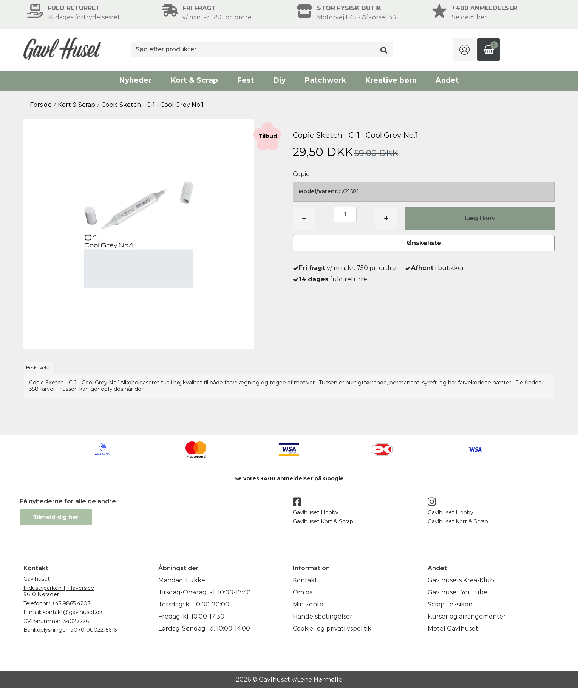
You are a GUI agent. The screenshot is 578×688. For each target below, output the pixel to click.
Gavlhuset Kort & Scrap (323, 521)
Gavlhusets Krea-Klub (461, 580)
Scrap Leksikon (450, 604)
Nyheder (135, 80)
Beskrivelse (38, 367)
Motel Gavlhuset (453, 628)
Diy (279, 80)
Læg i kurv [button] (480, 218)
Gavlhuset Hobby (315, 512)
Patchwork (325, 80)
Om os (302, 592)
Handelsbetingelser (322, 616)
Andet (447, 80)
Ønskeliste (423, 243)
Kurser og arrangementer (467, 616)
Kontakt (305, 580)
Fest (245, 80)
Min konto (308, 604)
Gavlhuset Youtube (457, 592)
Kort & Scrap (194, 80)
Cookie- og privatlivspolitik (332, 628)
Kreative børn (391, 80)
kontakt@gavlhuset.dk (72, 612)
